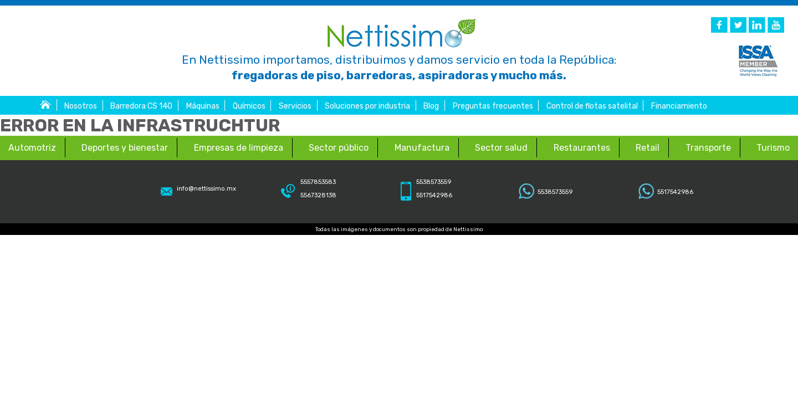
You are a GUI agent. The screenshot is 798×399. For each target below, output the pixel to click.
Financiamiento (679, 106)
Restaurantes (582, 147)
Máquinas (202, 106)
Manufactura (422, 147)
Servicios (295, 106)
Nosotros (80, 106)
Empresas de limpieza (238, 147)
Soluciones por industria (367, 106)
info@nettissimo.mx (206, 188)
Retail (647, 147)
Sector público (339, 147)
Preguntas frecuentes (493, 106)
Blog (431, 106)
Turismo (773, 147)
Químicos (249, 106)
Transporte (708, 147)
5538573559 (555, 192)
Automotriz (32, 147)
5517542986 (675, 192)
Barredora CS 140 (141, 106)
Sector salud (501, 147)
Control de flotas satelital (592, 106)
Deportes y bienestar (124, 147)
